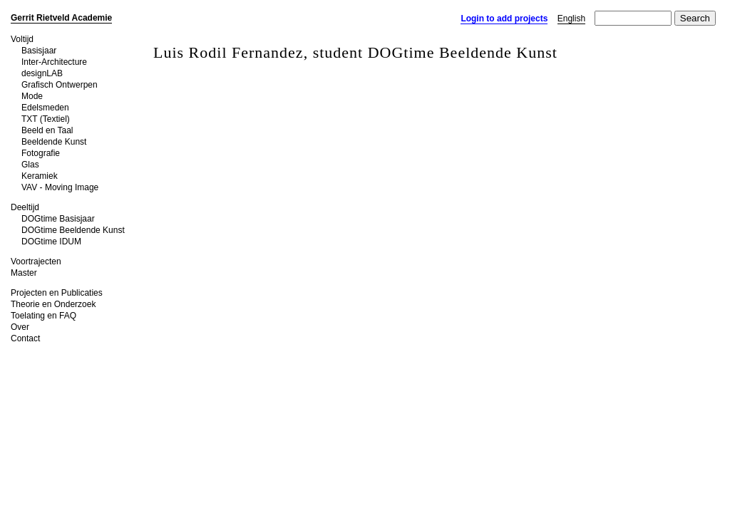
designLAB (42, 73)
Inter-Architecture (54, 62)
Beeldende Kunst (53, 142)
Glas (30, 165)
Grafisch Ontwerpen (59, 85)
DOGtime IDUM (51, 242)
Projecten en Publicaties (57, 293)
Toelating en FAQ (43, 316)
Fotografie (40, 153)
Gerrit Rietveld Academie (61, 18)
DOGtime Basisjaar (58, 219)
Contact (25, 338)
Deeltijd (25, 207)
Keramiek (39, 176)
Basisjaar (38, 51)
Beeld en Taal (47, 130)
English (571, 19)
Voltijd (22, 39)
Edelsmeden (45, 108)
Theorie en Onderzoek (53, 304)
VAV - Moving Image (59, 187)
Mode (32, 96)
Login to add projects (504, 19)
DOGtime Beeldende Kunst (73, 230)
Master (24, 273)
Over (20, 327)
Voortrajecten (36, 261)
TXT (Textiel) (45, 119)
